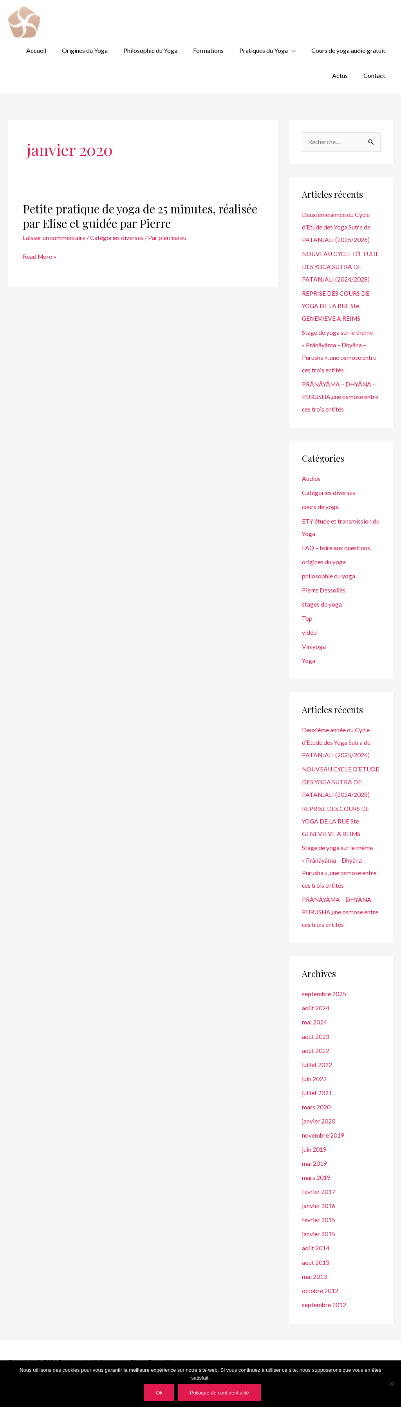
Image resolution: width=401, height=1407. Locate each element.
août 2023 (315, 1047)
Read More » (40, 243)
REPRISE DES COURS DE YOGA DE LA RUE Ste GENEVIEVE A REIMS (336, 305)
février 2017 (318, 1202)
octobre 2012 (320, 1301)
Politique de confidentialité (219, 1393)
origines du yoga (324, 561)
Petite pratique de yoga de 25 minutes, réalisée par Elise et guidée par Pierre (142, 203)
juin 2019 (314, 1160)
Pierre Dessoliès (323, 589)
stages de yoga (322, 603)
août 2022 (315, 1061)
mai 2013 (314, 1287)
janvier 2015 (318, 1244)
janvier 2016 (318, 1216)
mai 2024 (314, 1033)
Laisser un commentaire (54, 224)
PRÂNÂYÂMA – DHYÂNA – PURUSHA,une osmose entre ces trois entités (340, 396)
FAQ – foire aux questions (336, 547)
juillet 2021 (317, 1103)
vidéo (309, 631)
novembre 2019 (323, 1146)
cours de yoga (320, 506)
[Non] (391, 1383)
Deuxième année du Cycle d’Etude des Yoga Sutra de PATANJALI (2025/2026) (336, 214)
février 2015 (318, 1230)
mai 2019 (314, 1174)
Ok (159, 1393)
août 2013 (315, 1273)
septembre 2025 (324, 1005)
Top (307, 617)
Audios (311, 478)
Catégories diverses (117, 224)
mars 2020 (316, 1118)
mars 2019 (316, 1188)
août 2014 (315, 1259)
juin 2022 (314, 1089)
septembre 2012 (324, 1315)
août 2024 (315, 1019)
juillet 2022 (317, 1075)
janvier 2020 (318, 1132)
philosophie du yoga (328, 575)
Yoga (309, 659)
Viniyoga (314, 645)
